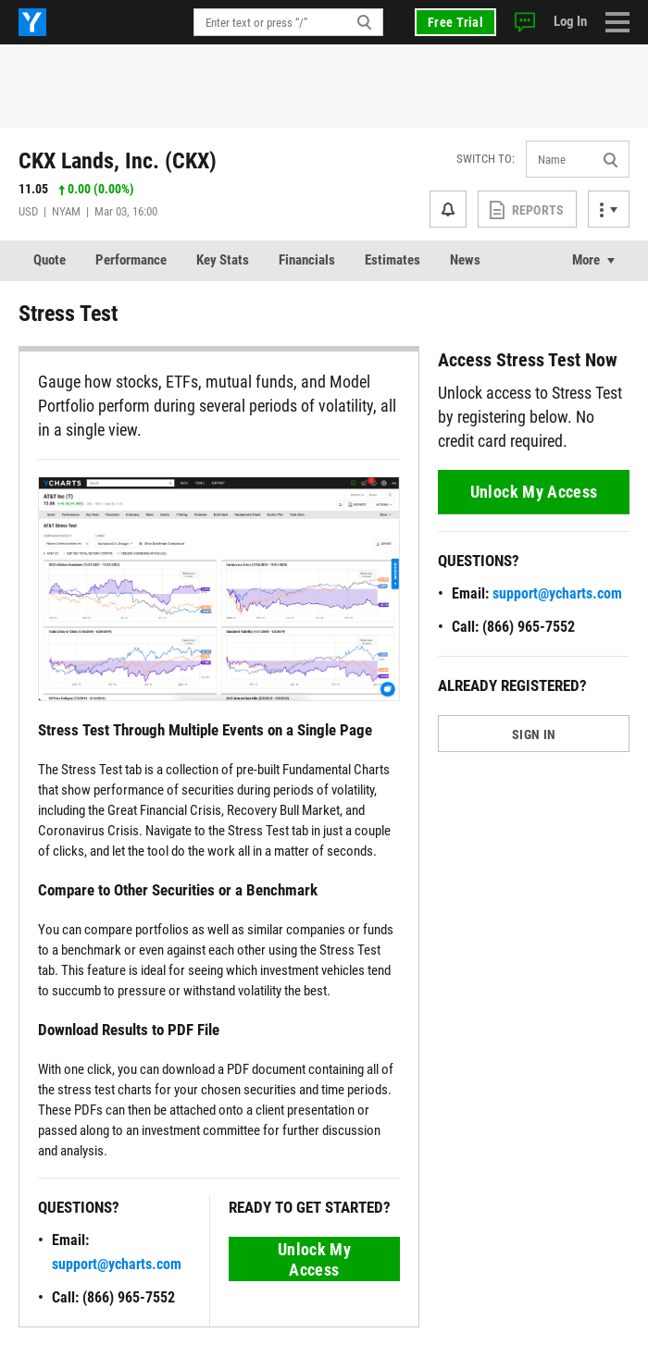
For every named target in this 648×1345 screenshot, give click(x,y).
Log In (570, 21)
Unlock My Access (314, 1259)
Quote (49, 260)
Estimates (392, 260)
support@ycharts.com (116, 1264)
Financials (307, 260)
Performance (131, 260)
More (586, 260)
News (465, 260)
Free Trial (455, 22)
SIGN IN (533, 734)
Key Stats (222, 260)
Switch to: (485, 159)
